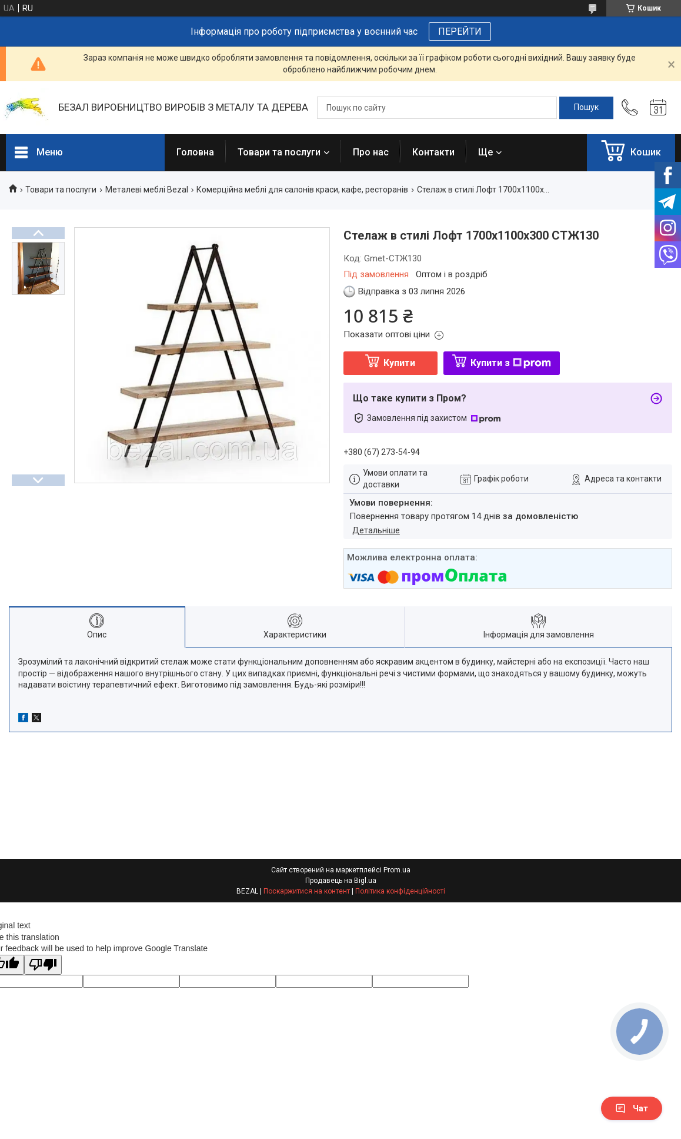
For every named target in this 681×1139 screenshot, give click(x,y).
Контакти (433, 152)
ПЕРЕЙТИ (460, 31)
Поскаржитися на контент (306, 891)
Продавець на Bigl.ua (340, 880)
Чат (631, 1108)
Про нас (371, 152)
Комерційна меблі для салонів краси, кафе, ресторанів (302, 189)
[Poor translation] (43, 965)
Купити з (510, 362)
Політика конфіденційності (400, 891)
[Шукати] (586, 108)
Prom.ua (396, 870)
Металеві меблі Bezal (146, 189)
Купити (399, 362)
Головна (195, 152)
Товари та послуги (279, 152)
